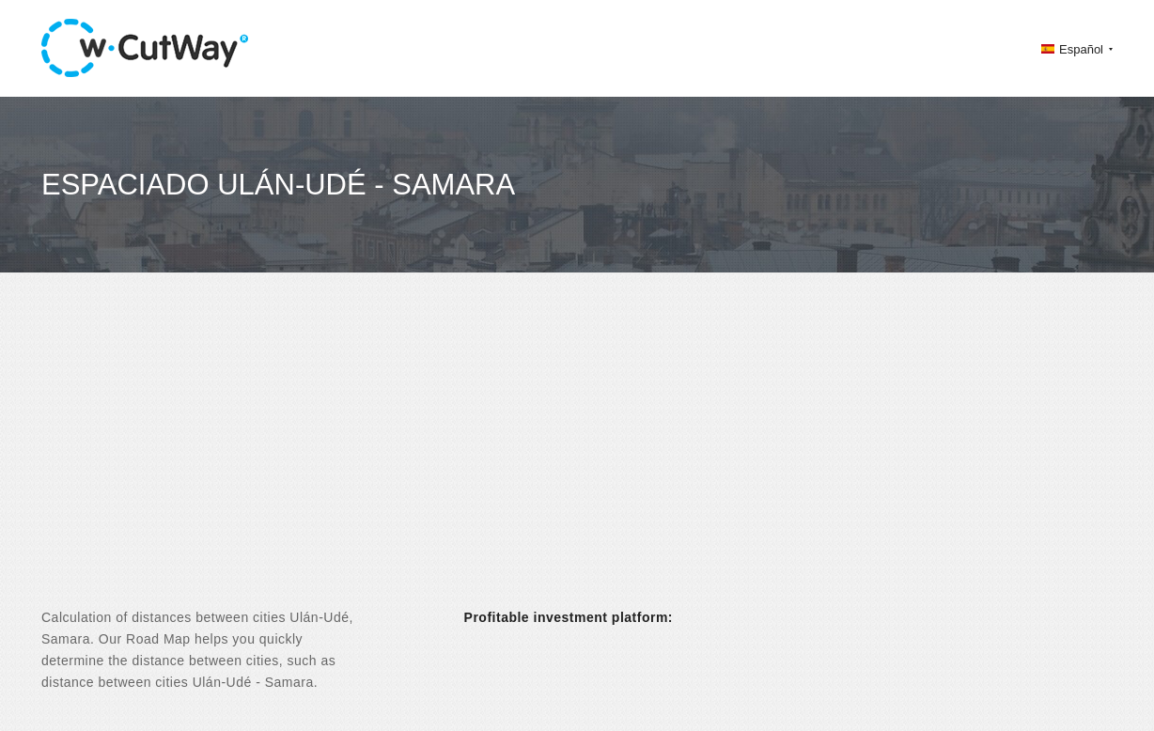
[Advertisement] (577, 456)
